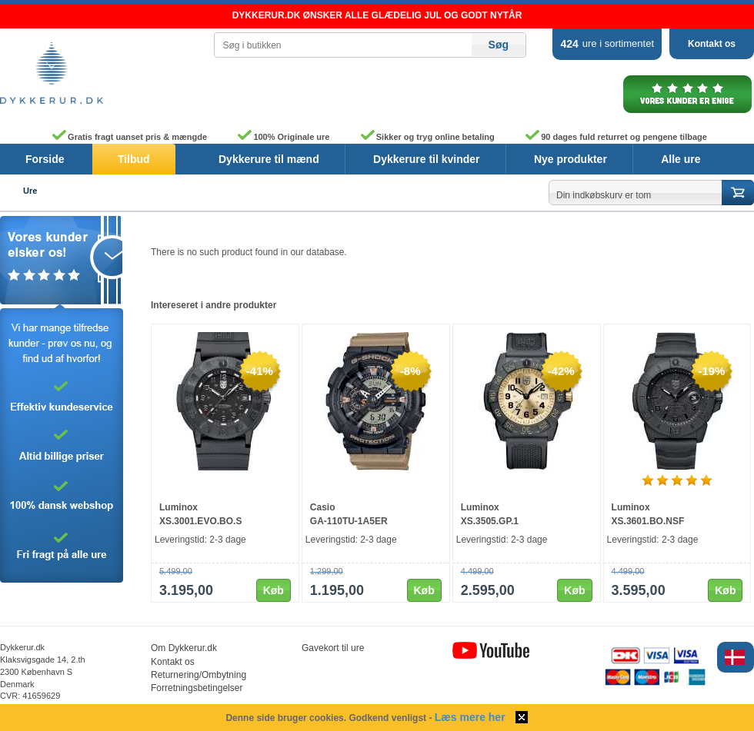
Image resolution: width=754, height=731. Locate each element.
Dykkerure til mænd (269, 159)
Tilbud (134, 159)
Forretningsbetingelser (196, 688)
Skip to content (0, 4)
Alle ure (680, 159)
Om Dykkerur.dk (184, 648)
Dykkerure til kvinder (426, 159)
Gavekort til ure (333, 648)
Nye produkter (570, 159)
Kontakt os (712, 43)
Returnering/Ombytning (198, 675)
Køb (273, 590)
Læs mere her (470, 717)
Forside (45, 159)
